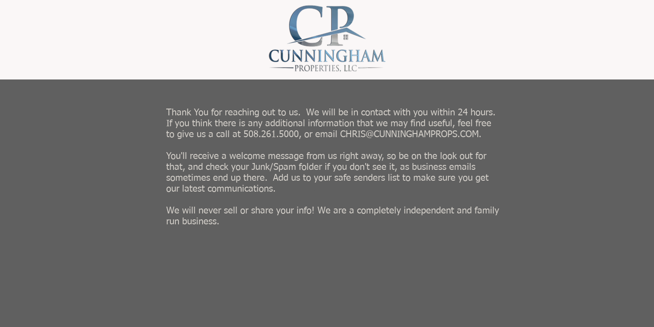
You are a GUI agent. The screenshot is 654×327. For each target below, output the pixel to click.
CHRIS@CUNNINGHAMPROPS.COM (409, 134)
